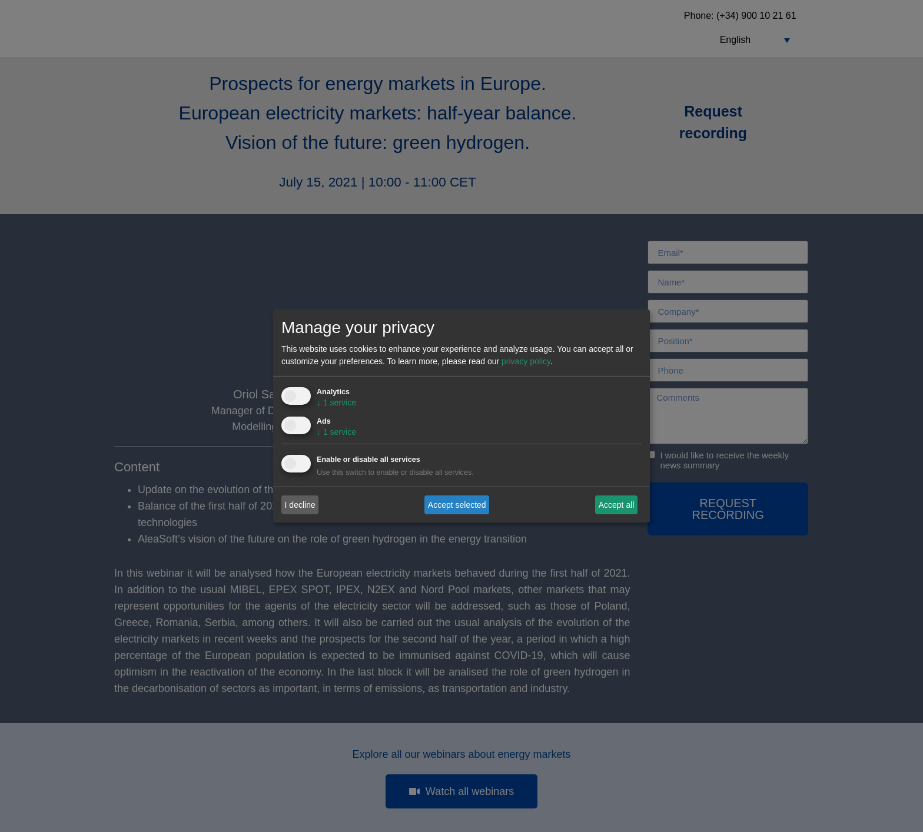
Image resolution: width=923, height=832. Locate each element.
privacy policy (526, 361)
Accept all (617, 504)
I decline (300, 504)
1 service (336, 402)
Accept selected (457, 504)
